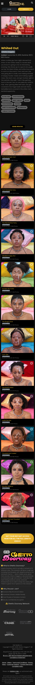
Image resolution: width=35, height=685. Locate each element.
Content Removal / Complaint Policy (22, 665)
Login (9, 9)
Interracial (22, 107)
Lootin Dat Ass (6, 420)
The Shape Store (7, 322)
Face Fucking (7, 104)
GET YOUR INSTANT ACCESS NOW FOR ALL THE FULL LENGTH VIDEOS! (17, 538)
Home (4, 662)
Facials (17, 104)
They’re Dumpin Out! (9, 157)
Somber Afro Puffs (8, 289)
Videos (9, 662)
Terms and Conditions (20, 662)
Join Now (26, 9)
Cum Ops (5, 354)
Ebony (27, 100)
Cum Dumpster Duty (9, 190)
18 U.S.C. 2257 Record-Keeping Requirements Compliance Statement (17, 656)
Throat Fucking (8, 111)
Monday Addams (7, 486)
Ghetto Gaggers (8, 107)
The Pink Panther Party (9, 223)
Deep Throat (17, 100)
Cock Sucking (18, 97)
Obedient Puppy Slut (8, 256)
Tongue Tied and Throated (11, 519)
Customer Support (13, 664)
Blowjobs (6, 97)
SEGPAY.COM (14, 671)
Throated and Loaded (9, 453)
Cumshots (6, 100)
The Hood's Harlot (7, 387)
